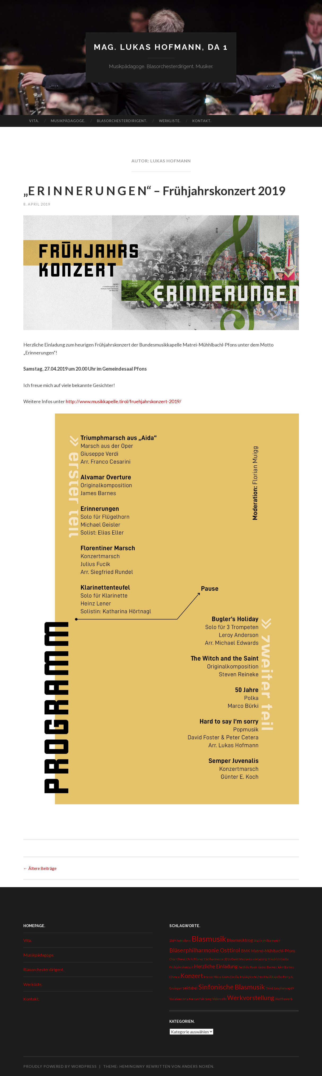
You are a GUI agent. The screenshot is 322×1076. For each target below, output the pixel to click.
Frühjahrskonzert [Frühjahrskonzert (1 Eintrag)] (181, 967)
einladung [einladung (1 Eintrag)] (260, 959)
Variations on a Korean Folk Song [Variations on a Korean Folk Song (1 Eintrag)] (190, 999)
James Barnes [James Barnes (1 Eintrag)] (267, 967)
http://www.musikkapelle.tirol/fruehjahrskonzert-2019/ (123, 401)
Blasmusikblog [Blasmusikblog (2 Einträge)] (240, 940)
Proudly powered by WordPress (60, 1066)
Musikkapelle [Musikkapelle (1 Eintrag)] (273, 977)
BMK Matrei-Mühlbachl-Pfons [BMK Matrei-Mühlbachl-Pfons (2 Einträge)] (268, 950)
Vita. (34, 121)
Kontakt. (201, 121)
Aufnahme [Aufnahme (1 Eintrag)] (184, 940)
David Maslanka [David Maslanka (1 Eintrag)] (241, 959)
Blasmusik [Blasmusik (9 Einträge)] (209, 938)
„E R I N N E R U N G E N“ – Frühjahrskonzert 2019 (154, 191)
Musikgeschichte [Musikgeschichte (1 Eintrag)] (251, 977)
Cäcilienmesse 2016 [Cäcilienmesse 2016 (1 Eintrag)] (217, 959)
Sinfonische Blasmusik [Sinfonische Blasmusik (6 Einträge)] (231, 987)
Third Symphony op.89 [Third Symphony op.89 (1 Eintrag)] (280, 988)
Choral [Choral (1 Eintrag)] (181, 959)
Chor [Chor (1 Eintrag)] (172, 959)
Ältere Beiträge (39, 868)
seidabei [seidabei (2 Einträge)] (190, 987)
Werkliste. (170, 121)
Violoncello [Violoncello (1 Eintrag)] (219, 999)
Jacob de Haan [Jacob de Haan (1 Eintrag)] (247, 967)
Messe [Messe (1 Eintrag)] (208, 977)
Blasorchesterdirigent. (122, 121)
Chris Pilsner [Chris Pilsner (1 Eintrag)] (194, 959)
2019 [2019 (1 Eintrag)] (172, 940)
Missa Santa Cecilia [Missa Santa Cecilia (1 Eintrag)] (226, 977)
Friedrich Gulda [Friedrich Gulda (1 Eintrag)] (278, 959)
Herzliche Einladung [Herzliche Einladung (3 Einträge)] (215, 966)
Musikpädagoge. (68, 121)
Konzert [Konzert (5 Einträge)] (191, 975)
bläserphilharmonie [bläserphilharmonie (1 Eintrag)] (267, 940)
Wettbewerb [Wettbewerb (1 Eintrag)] (283, 999)
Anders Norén (197, 1066)
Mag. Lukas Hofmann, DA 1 (161, 47)
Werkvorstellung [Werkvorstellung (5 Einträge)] (250, 997)
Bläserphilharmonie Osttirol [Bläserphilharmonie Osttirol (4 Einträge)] (204, 950)
